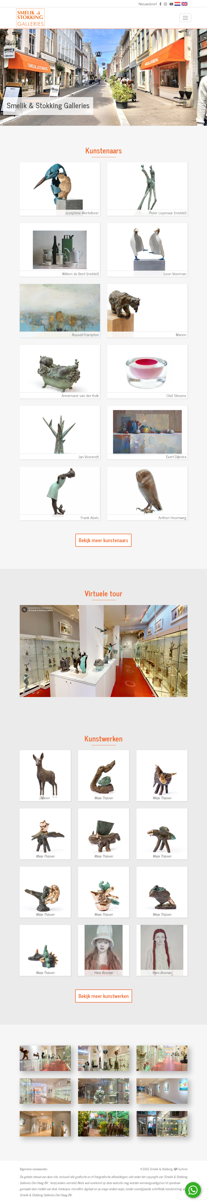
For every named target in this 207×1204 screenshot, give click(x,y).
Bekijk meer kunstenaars (103, 540)
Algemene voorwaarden (33, 1168)
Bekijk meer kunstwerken (104, 996)
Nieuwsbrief (148, 3)
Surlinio (183, 1168)
